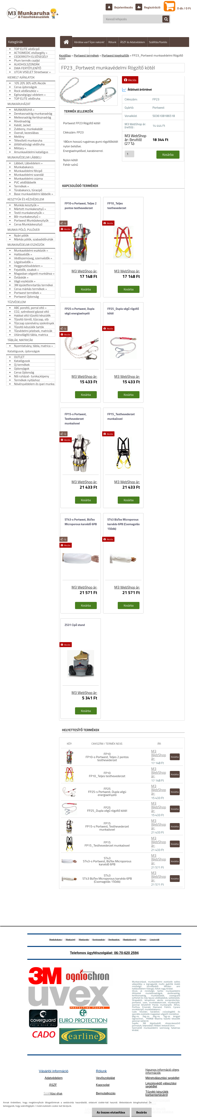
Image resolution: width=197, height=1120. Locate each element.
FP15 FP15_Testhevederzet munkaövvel (107, 844)
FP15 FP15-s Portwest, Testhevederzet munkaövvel (107, 826)
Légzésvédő (154, 939)
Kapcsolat (102, 1085)
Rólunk (112, 42)
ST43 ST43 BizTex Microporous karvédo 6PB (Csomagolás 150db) (107, 878)
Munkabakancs (55, 939)
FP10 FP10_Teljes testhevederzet (107, 774)
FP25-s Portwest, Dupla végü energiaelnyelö (79, 311)
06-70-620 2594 (126, 953)
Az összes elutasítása (111, 1112)
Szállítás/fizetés (158, 42)
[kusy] (129, 154)
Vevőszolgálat (105, 1078)
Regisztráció (151, 7)
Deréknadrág (114, 939)
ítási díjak (53, 1093)
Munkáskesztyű (129, 939)
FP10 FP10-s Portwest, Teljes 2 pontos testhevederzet (107, 757)
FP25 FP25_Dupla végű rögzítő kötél (107, 809)
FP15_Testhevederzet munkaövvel (121, 416)
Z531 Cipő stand (75, 625)
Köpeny (143, 939)
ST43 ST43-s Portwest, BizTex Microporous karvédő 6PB (107, 861)
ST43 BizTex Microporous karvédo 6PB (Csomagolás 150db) (123, 524)
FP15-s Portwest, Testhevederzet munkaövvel (76, 419)
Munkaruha (84, 939)
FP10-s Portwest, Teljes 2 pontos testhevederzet (81, 205)
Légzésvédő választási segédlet (160, 1085)
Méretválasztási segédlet (162, 1078)
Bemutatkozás (105, 1093)
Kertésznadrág (99, 939)
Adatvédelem (54, 1078)
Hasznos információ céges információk (162, 1071)
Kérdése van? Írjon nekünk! (89, 42)
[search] (163, 19)
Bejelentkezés (124, 7)
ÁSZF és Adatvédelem (132, 42)
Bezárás (141, 1112)
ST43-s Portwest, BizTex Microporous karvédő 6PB (81, 521)
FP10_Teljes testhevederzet (116, 205)
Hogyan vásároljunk (76, 52)
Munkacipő (70, 939)
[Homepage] (67, 42)
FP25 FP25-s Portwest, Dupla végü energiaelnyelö (107, 791)
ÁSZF (53, 1085)
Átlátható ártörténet (137, 90)
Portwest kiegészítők (115, 55)
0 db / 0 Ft (184, 8)
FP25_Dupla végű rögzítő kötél (123, 311)
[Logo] (33, 17)
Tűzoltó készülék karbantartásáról (156, 1093)
